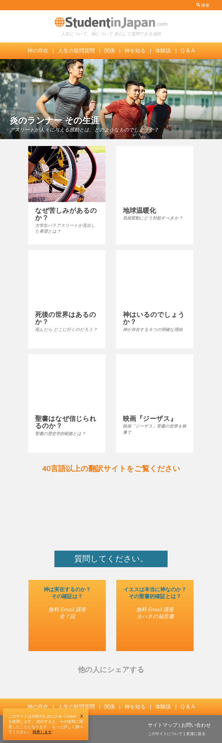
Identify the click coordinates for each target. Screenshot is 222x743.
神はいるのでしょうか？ (154, 318)
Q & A (188, 50)
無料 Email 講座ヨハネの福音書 (155, 613)
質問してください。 (111, 558)
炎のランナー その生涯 (54, 120)
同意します (42, 731)
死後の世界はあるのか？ (65, 318)
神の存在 (37, 50)
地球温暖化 (139, 210)
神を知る (135, 50)
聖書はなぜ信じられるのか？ (65, 422)
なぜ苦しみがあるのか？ (66, 214)
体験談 (163, 50)
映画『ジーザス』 (150, 418)
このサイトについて (165, 733)
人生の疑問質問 (76, 50)
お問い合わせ (196, 725)
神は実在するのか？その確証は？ (67, 592)
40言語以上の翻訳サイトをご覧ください (111, 468)
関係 (109, 50)
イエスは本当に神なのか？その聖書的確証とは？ (154, 592)
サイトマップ (163, 725)
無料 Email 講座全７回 (67, 613)
